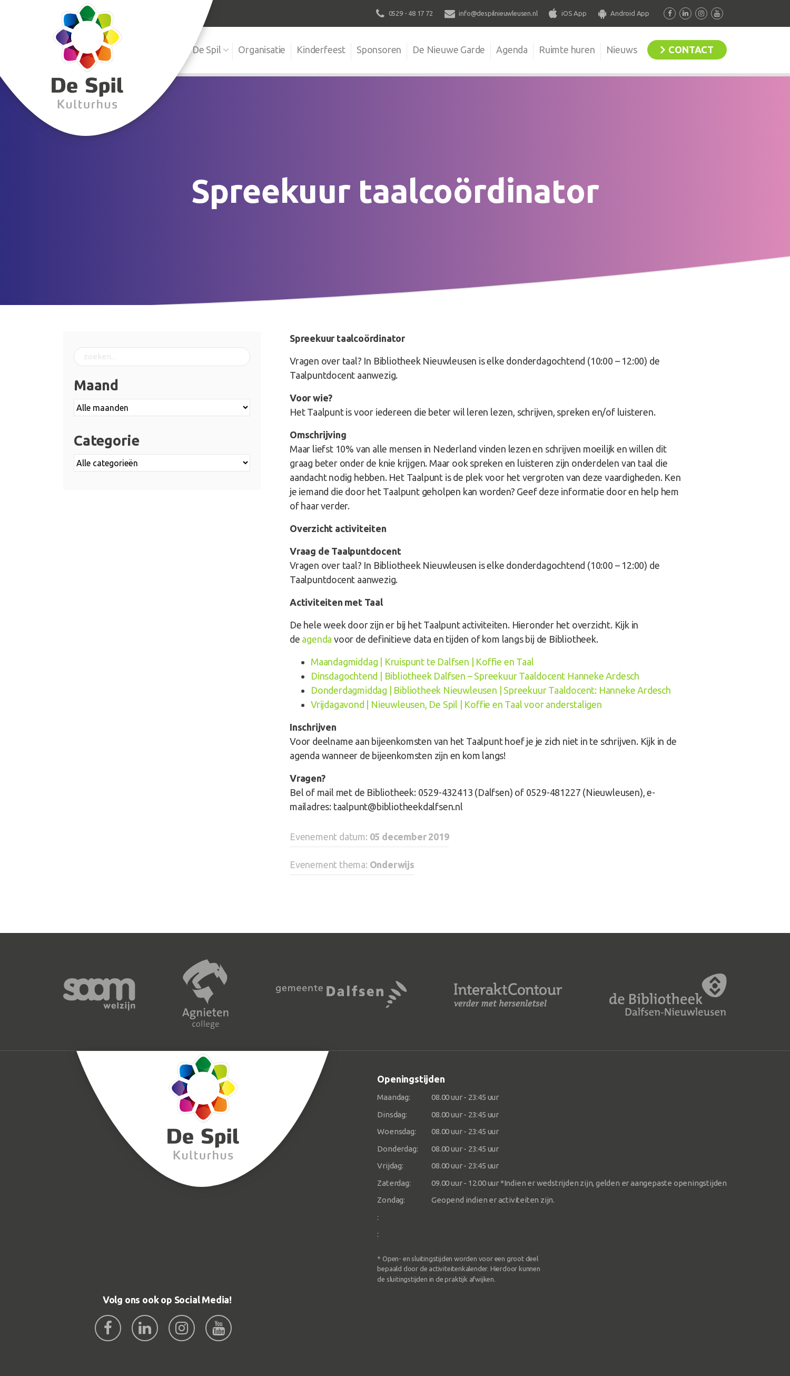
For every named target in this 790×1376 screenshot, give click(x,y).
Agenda (512, 49)
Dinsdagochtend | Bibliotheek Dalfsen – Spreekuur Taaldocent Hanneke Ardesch (475, 676)
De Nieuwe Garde (448, 49)
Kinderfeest (321, 49)
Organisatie (261, 49)
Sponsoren (379, 49)
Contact (691, 49)
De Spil (206, 49)
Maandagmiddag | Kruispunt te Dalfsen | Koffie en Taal (422, 661)
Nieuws (621, 49)
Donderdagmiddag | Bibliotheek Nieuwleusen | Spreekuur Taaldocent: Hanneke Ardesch (491, 690)
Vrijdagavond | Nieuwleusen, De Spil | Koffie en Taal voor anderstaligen (456, 704)
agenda (317, 639)
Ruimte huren (567, 49)
